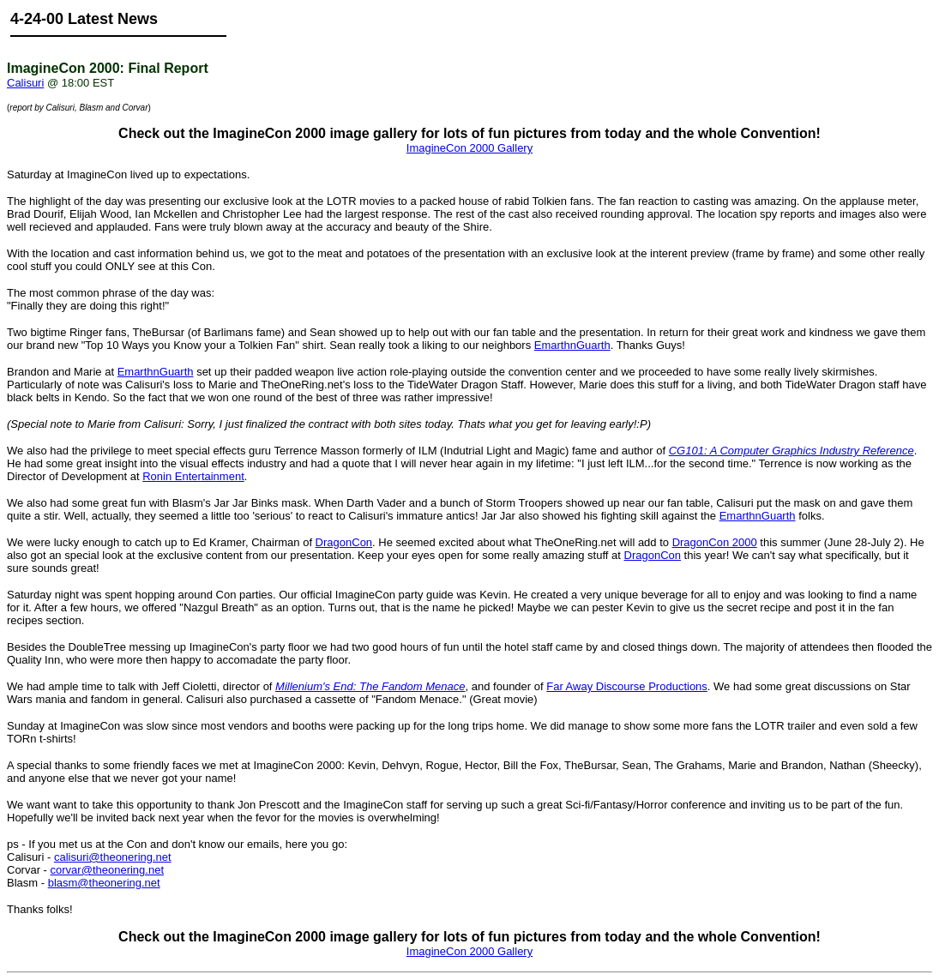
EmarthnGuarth (572, 345)
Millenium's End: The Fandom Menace (370, 686)
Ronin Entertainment (193, 476)
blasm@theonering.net (104, 882)
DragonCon (344, 542)
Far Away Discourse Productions (626, 686)
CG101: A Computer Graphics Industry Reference (791, 450)
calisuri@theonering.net (113, 857)
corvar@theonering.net (107, 869)
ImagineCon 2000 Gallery (469, 147)
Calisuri (25, 82)
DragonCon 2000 (714, 542)
